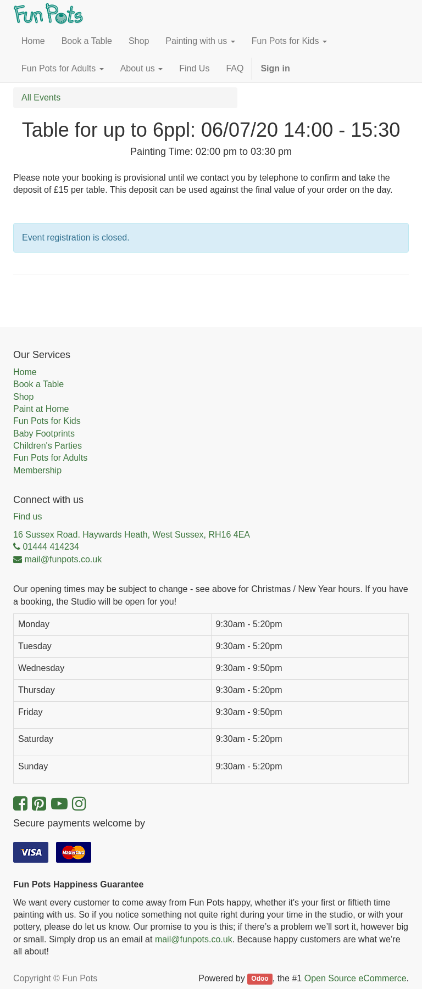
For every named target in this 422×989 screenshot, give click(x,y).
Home (25, 372)
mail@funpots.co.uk (193, 939)
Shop (23, 396)
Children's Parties (47, 445)
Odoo (259, 979)
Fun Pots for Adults (50, 457)
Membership (37, 470)
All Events (40, 97)
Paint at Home (41, 409)
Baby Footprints (44, 433)
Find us (27, 516)
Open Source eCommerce (355, 978)
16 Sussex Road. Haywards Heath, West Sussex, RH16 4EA (131, 534)
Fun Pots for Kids (47, 421)
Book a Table (38, 384)
